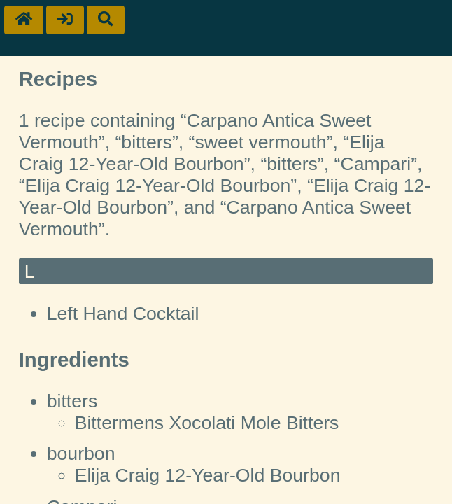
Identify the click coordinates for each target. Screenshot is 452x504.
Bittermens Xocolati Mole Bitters (207, 422)
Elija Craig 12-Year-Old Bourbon (208, 475)
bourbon (81, 453)
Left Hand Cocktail (123, 313)
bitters (72, 401)
